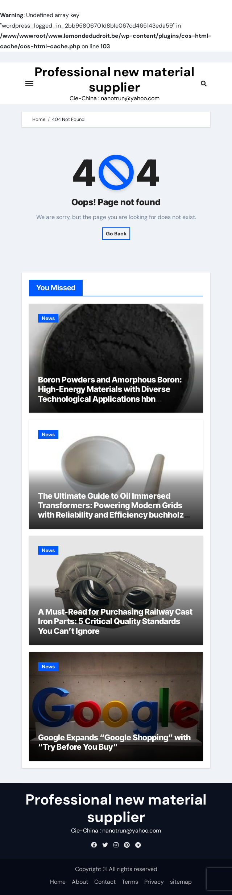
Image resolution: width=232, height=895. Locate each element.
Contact (105, 882)
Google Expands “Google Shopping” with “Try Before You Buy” (114, 742)
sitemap (181, 882)
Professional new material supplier (114, 80)
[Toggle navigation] (29, 83)
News (48, 318)
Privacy (154, 882)
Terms (130, 882)
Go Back (116, 233)
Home (58, 882)
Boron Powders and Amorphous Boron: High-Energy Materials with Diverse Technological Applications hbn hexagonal (110, 394)
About (80, 882)
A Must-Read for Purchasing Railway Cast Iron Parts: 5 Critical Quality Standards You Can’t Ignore (115, 621)
